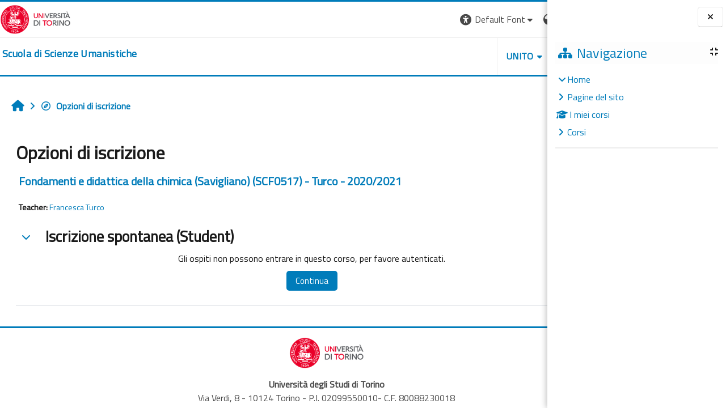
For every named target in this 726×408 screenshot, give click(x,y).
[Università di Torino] (35, 18)
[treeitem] (636, 105)
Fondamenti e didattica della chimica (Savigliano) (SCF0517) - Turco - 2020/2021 (210, 181)
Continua (285, 280)
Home (578, 79)
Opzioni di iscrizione (85, 106)
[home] (69, 54)
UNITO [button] (414, 56)
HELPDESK (478, 56)
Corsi (576, 132)
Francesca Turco (76, 207)
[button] (391, 19)
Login (527, 19)
